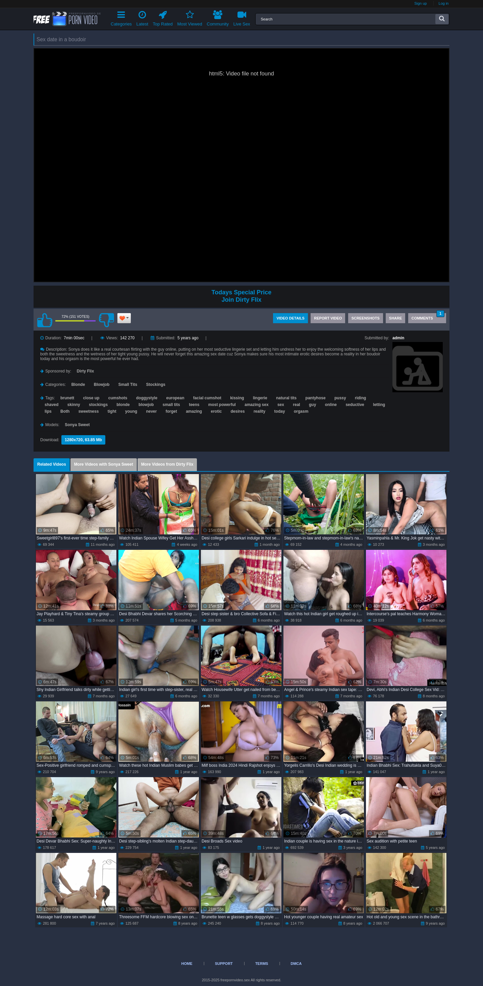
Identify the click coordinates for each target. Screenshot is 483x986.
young (131, 411)
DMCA (296, 964)
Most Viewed (189, 17)
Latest (142, 17)
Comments (428, 316)
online (331, 404)
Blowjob (102, 384)
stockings (98, 404)
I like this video (44, 320)
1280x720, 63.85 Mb (83, 440)
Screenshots (366, 318)
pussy (340, 398)
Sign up (420, 3)
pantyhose (316, 398)
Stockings (155, 384)
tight (112, 411)
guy (312, 404)
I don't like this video (106, 320)
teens (194, 404)
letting (379, 404)
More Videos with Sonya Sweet (103, 464)
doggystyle (146, 398)
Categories (121, 17)
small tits (171, 404)
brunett (67, 398)
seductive (354, 404)
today (279, 411)
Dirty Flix (85, 371)
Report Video (328, 318)
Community (218, 17)
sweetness (88, 411)
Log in (444, 3)
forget (171, 411)
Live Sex (241, 17)
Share (395, 318)
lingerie (260, 398)
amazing (194, 411)
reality (259, 411)
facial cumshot (207, 398)
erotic (216, 411)
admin (398, 338)
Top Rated (163, 17)
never (151, 411)
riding (360, 398)
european (175, 398)
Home (187, 964)
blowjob (146, 404)
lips (48, 411)
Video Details (290, 318)
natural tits (286, 398)
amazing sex (256, 404)
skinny (73, 404)
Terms (261, 964)
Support (224, 964)
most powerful (222, 404)
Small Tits (127, 384)
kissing (237, 398)
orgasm (301, 411)
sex (280, 404)
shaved (51, 404)
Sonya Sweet (77, 424)
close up (91, 398)
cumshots (117, 398)
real (296, 404)
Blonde (78, 384)
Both (64, 411)
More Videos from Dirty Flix (167, 464)
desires (238, 411)
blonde (122, 404)
